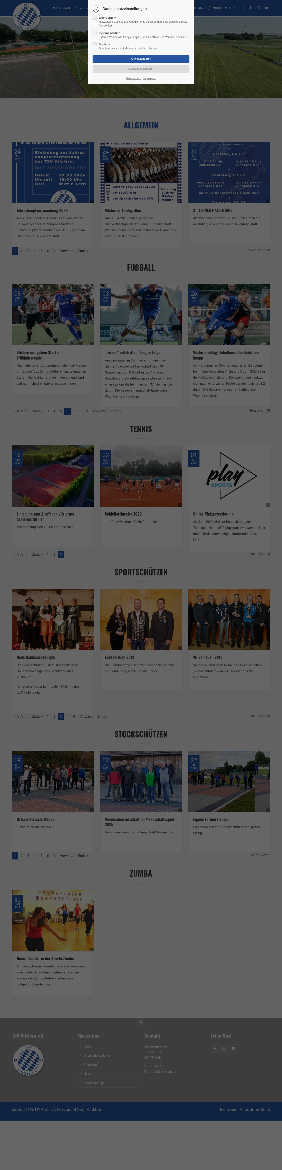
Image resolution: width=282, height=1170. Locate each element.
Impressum (149, 78)
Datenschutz (133, 78)
